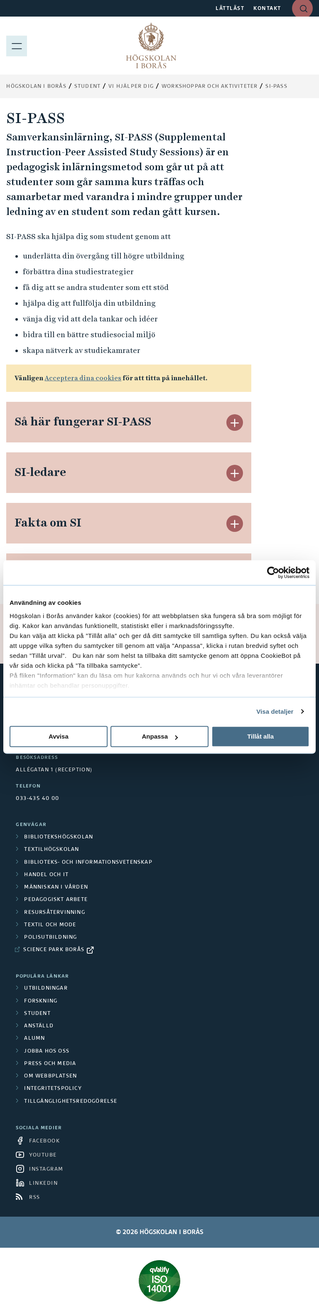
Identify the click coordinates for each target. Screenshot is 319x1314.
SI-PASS (276, 86)
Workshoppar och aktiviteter (210, 86)
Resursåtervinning (54, 912)
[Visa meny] (16, 45)
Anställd (39, 1026)
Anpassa (160, 736)
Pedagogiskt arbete (56, 900)
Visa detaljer (274, 711)
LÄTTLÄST (230, 9)
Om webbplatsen (50, 1076)
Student (87, 86)
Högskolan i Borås (36, 86)
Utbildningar (45, 988)
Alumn (34, 1038)
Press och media (50, 1064)
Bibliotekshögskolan (58, 837)
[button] (234, 422)
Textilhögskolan (51, 850)
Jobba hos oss (46, 1051)
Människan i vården (56, 887)
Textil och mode (50, 925)
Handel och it (46, 875)
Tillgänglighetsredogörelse (70, 1101)
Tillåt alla (260, 736)
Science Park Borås (53, 950)
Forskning (40, 1001)
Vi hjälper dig (131, 86)
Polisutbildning (50, 937)
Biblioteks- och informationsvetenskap (88, 862)
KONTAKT (267, 9)
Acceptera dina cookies (82, 378)
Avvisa (59, 736)
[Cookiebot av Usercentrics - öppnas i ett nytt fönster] (273, 572)
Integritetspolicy (52, 1089)
